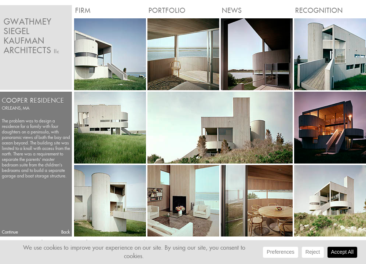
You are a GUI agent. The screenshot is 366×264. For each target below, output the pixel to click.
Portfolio (167, 10)
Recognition (319, 10)
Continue (10, 232)
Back (65, 232)
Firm (83, 10)
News (232, 10)
